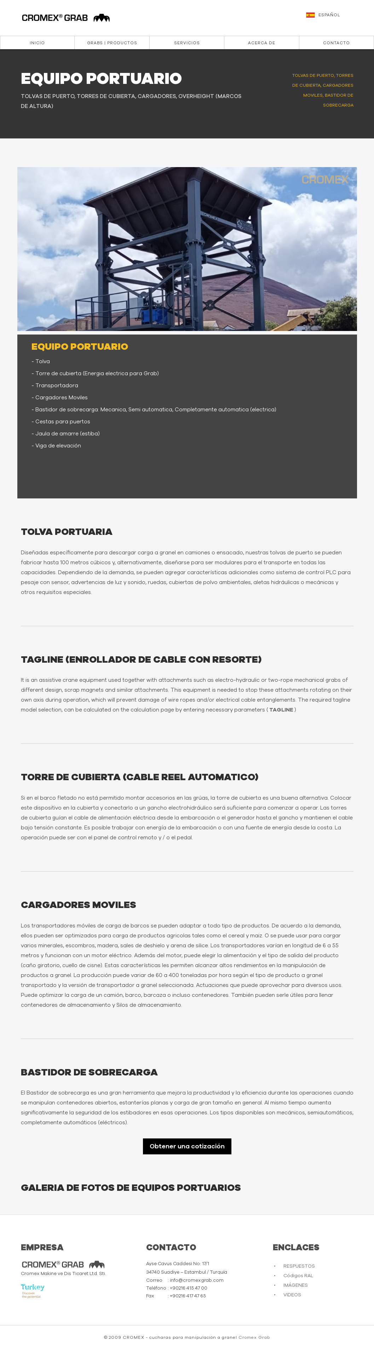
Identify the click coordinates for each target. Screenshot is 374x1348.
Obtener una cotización (187, 1146)
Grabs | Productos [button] (112, 43)
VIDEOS (292, 1295)
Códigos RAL (298, 1276)
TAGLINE (281, 710)
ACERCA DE (261, 43)
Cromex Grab (254, 1337)
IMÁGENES (295, 1285)
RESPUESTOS (299, 1266)
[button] (336, 18)
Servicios (187, 43)
